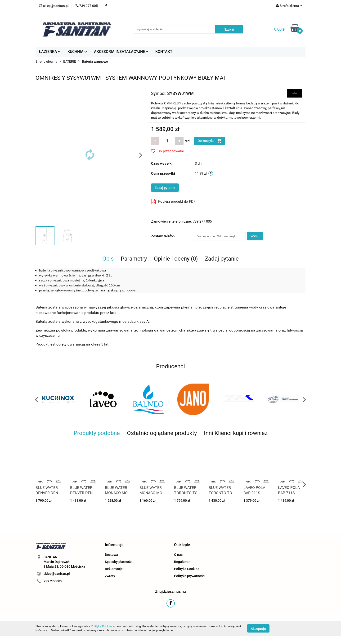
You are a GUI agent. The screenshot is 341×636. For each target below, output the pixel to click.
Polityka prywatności (189, 576)
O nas (178, 554)
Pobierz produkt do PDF (173, 201)
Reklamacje (114, 569)
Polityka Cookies (186, 569)
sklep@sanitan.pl (57, 573)
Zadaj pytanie (165, 188)
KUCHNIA (77, 51)
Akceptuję (258, 628)
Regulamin (182, 562)
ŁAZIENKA (49, 51)
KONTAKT (163, 51)
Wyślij (255, 236)
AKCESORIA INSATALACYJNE (121, 51)
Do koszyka (209, 140)
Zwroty (110, 576)
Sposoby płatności (118, 562)
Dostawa (111, 554)
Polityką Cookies (101, 626)
